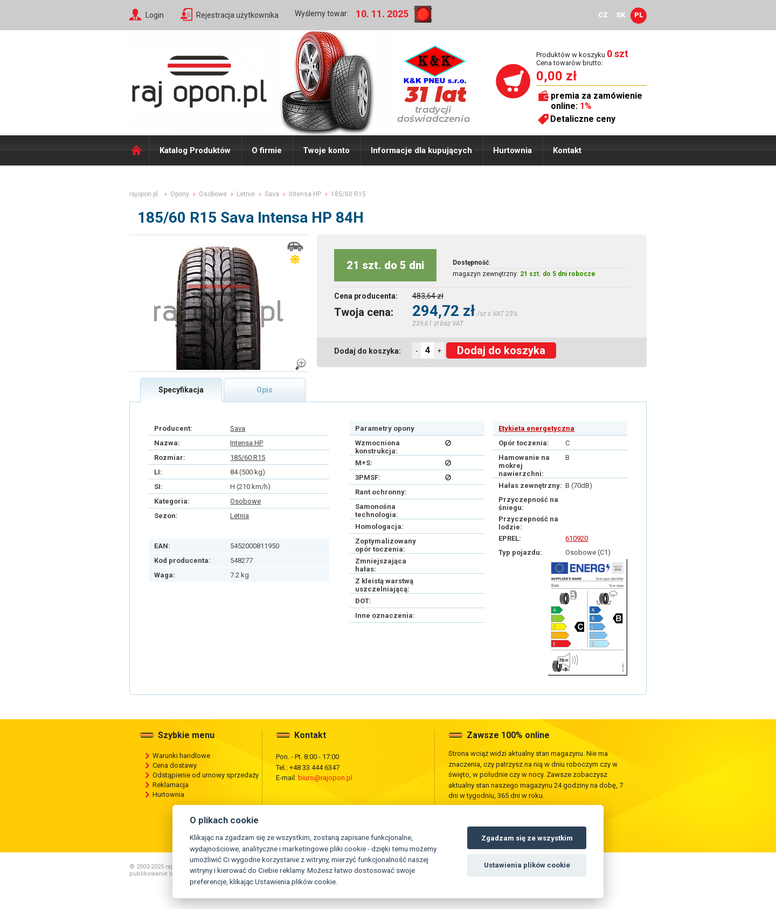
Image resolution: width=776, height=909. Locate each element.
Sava (237, 428)
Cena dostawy (175, 765)
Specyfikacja (181, 389)
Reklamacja (171, 785)
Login (155, 15)
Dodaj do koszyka (501, 350)
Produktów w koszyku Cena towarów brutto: (582, 58)
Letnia (239, 516)
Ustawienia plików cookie (527, 865)
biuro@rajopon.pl (325, 778)
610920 (576, 538)
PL (638, 15)
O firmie (267, 150)
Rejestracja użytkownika (237, 15)
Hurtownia (512, 150)
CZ (603, 15)
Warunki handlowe (181, 756)
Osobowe (245, 501)
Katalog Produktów (195, 150)
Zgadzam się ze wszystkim (527, 838)
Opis (265, 389)
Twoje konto (326, 150)
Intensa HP (246, 443)
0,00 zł (556, 76)
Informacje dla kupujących (421, 150)
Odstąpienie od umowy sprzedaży (206, 775)
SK (621, 15)
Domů (139, 150)
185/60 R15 (247, 457)
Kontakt (567, 150)
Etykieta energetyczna (536, 428)
